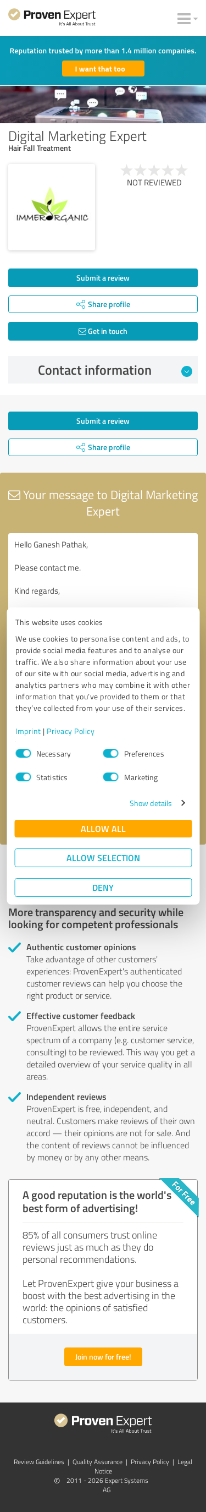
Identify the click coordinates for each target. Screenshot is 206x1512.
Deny (103, 887)
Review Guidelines (39, 1461)
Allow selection (103, 857)
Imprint (28, 731)
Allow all (103, 828)
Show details (151, 803)
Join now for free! (103, 1356)
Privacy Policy (70, 731)
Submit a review (103, 277)
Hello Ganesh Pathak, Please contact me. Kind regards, (103, 595)
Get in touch (103, 331)
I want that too (100, 68)
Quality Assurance (98, 1461)
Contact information (115, 369)
